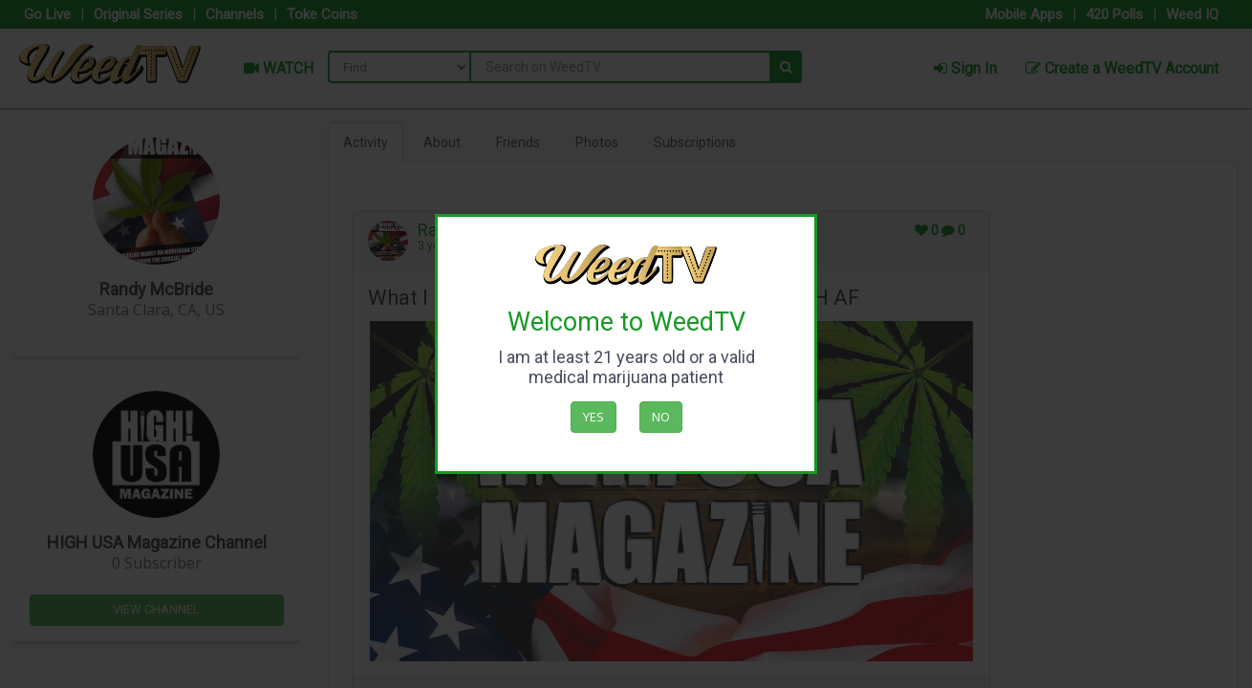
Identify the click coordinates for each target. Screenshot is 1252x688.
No (661, 416)
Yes (593, 416)
